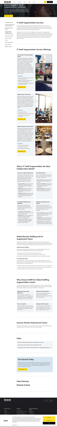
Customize (49, 420)
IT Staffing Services (9, 22)
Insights (5, 411)
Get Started (8, 15)
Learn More (21, 87)
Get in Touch (22, 369)
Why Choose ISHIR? (9, 35)
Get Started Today (9, 42)
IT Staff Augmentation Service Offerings (9, 25)
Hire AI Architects (19, 410)
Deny (49, 423)
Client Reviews (8, 44)
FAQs (6, 40)
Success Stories (8, 38)
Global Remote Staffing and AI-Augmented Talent (9, 32)
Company (5, 410)
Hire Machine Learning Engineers (22, 411)
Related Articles (8, 46)
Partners (5, 414)
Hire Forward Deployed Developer (22, 414)
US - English (48, 400)
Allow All (49, 417)
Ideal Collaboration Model (9, 28)
